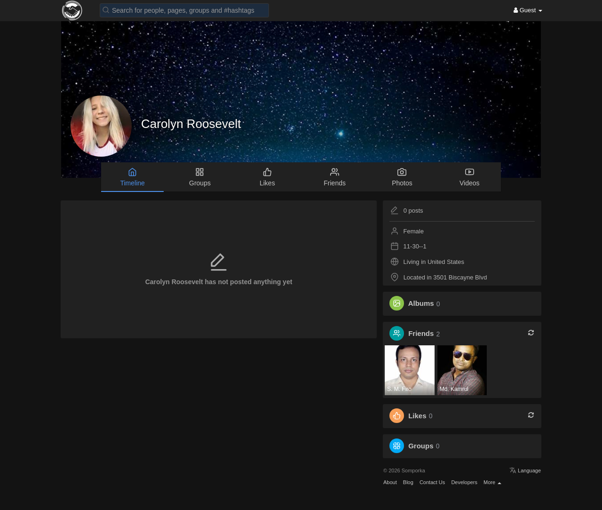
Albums (421, 304)
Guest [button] (528, 10)
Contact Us (432, 482)
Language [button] (525, 470)
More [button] (492, 482)
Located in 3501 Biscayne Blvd (445, 277)
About (390, 482)
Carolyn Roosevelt (191, 124)
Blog (408, 482)
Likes (417, 416)
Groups (420, 446)
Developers (464, 482)
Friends (421, 334)
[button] (184, 9)
